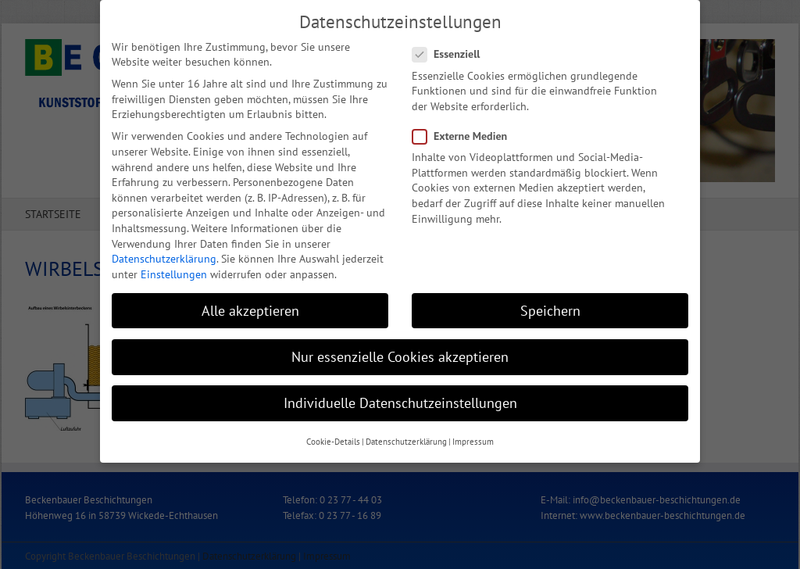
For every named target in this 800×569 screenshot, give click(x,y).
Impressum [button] (473, 436)
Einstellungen (174, 270)
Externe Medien (466, 131)
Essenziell (452, 49)
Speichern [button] (550, 306)
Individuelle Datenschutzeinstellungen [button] (400, 398)
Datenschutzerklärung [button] (406, 436)
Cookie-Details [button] (333, 436)
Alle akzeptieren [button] (250, 306)
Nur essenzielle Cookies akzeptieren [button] (400, 352)
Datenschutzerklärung (164, 254)
